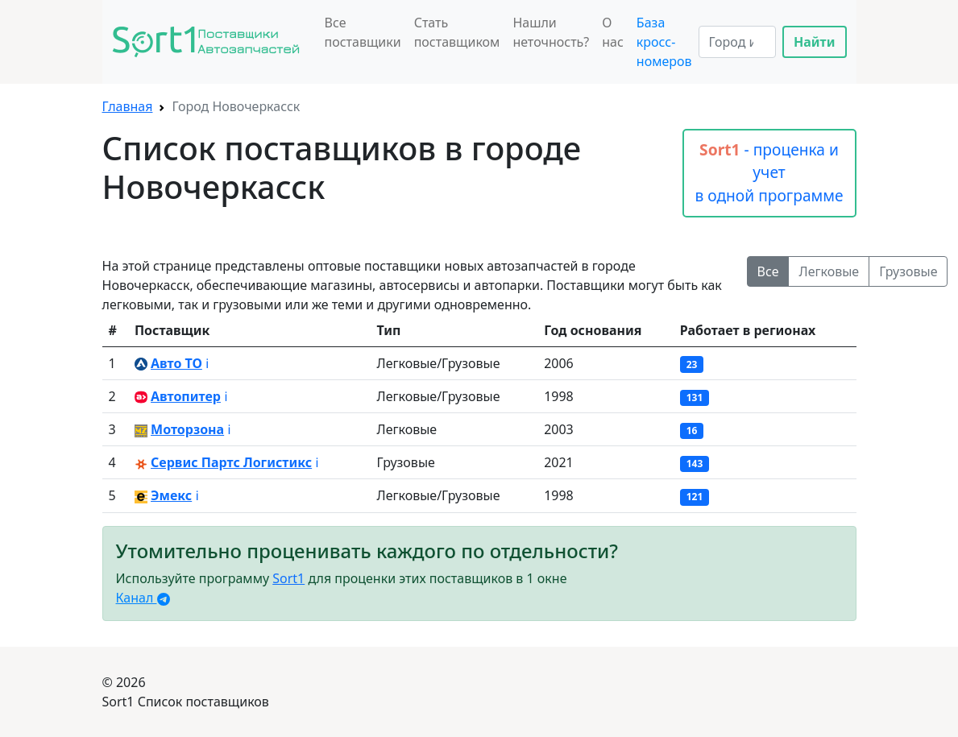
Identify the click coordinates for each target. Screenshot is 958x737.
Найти (815, 42)
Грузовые (908, 271)
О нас (613, 32)
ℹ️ (207, 363)
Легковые (828, 271)
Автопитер (186, 396)
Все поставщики (363, 32)
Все (768, 271)
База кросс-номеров (664, 42)
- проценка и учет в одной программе (769, 173)
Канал (143, 598)
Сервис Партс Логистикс (231, 462)
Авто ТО (176, 363)
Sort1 (288, 578)
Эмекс (171, 495)
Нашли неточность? (550, 32)
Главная (127, 106)
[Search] (737, 42)
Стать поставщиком (457, 32)
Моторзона (187, 429)
